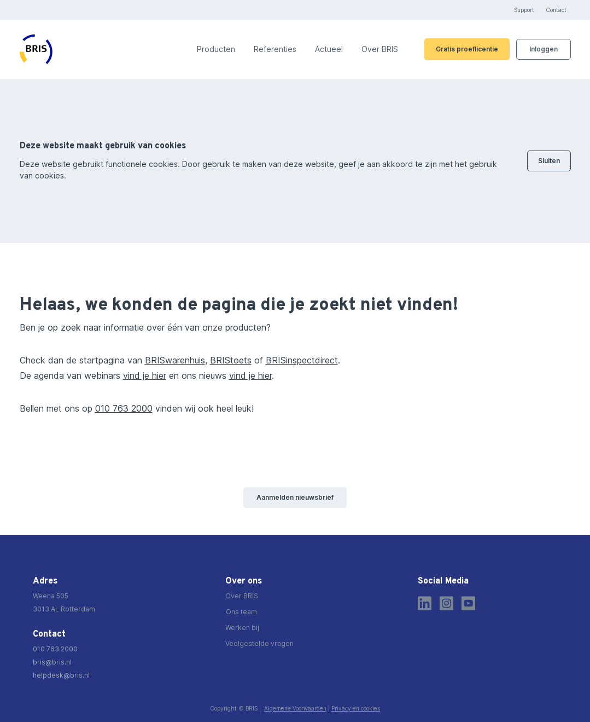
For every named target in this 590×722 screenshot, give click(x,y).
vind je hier (144, 375)
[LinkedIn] (424, 603)
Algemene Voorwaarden (295, 708)
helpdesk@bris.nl (61, 675)
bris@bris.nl (52, 662)
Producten (216, 49)
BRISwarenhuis (175, 360)
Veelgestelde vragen (259, 643)
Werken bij (242, 627)
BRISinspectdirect (302, 360)
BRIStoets (231, 360)
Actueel (329, 49)
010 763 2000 (124, 408)
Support (524, 10)
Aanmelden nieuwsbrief (295, 497)
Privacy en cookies (355, 708)
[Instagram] (446, 603)
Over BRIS (379, 49)
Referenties (275, 49)
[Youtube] (468, 603)
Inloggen (543, 49)
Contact (556, 10)
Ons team (241, 612)
